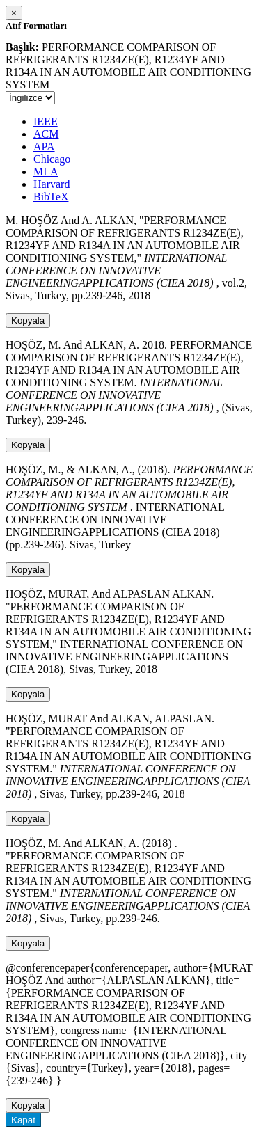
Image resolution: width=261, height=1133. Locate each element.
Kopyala (28, 320)
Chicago (51, 159)
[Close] (14, 13)
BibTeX (50, 197)
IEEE (45, 121)
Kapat (23, 1120)
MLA (45, 171)
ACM (45, 134)
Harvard (51, 184)
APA (44, 146)
